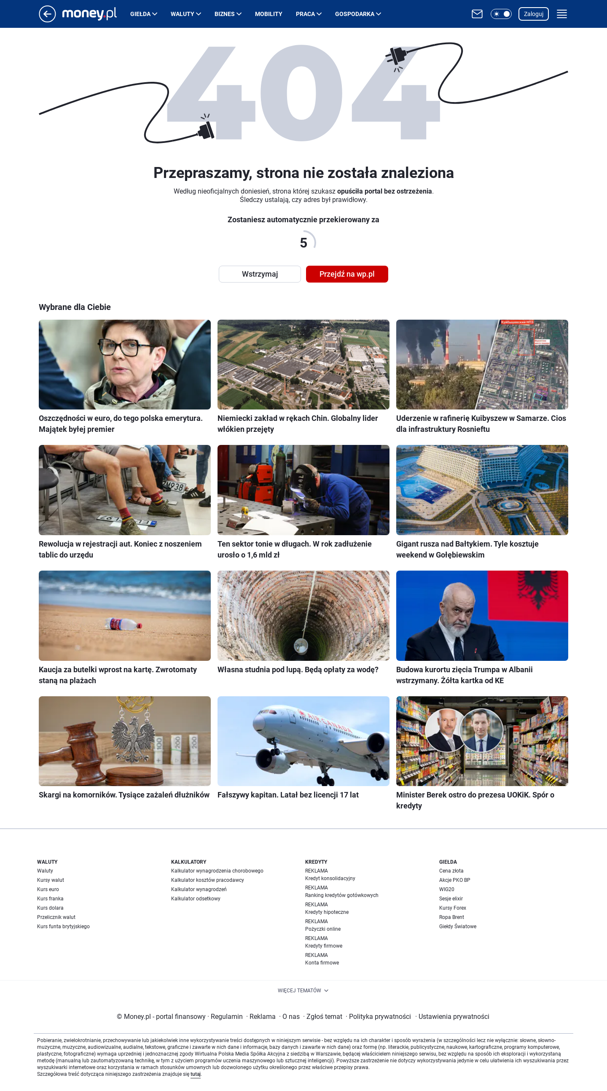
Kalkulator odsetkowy (195, 899)
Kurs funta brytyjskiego (63, 926)
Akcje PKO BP (454, 880)
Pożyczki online (323, 929)
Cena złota (451, 871)
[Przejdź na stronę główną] (47, 20)
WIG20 (446, 889)
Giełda (140, 14)
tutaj (196, 1074)
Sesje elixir (451, 899)
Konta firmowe (322, 963)
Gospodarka (354, 14)
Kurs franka (50, 899)
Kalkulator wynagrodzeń (199, 889)
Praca (305, 14)
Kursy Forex (452, 908)
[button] (501, 14)
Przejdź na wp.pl (347, 273)
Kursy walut (50, 880)
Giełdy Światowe (457, 926)
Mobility (268, 14)
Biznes (225, 14)
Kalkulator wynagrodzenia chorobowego (217, 871)
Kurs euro (48, 889)
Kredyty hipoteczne (327, 912)
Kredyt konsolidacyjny (330, 878)
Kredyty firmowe (323, 946)
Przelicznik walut (56, 917)
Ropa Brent (451, 917)
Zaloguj (533, 14)
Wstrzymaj (260, 273)
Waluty (182, 14)
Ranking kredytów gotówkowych (342, 895)
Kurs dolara (50, 908)
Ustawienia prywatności (452, 1017)
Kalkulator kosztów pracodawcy (207, 880)
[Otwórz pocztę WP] (477, 14)
